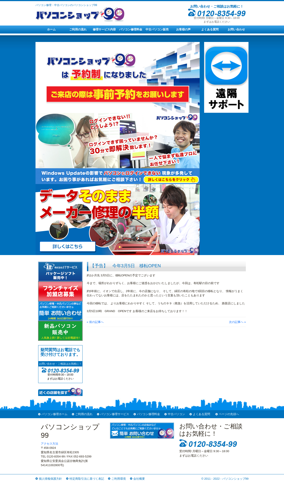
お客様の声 (183, 29)
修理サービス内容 (104, 29)
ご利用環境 (118, 478)
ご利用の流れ (78, 29)
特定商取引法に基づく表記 (86, 478)
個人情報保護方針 (50, 478)
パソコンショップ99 (235, 478)
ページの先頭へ (229, 414)
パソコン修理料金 (130, 29)
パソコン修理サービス (114, 414)
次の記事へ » (237, 322)
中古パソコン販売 (157, 29)
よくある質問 (210, 29)
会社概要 (139, 478)
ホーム (51, 29)
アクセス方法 (49, 443)
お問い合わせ (236, 29)
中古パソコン (176, 414)
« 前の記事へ (95, 322)
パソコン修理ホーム (54, 414)
